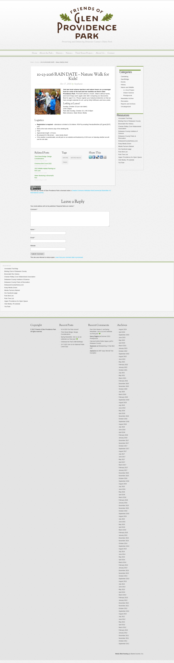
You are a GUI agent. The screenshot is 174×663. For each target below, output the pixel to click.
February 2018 (123, 438)
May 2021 (122, 378)
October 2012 (123, 611)
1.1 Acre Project (128, 90)
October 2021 (123, 373)
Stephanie (78, 84)
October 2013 (123, 579)
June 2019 (122, 411)
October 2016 (123, 481)
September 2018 (124, 424)
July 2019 (122, 408)
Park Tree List (123, 154)
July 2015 (122, 522)
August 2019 (123, 405)
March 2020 (122, 397)
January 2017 (123, 473)
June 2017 (122, 459)
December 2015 (124, 508)
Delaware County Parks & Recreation (17, 285)
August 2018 (123, 427)
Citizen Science (128, 93)
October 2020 (123, 392)
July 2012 (122, 619)
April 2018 (122, 435)
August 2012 (123, 617)
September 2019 (124, 403)
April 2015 (122, 530)
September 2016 (124, 484)
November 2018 (124, 419)
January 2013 (123, 603)
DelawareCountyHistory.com (128, 141)
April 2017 (122, 465)
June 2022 (122, 362)
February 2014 (123, 568)
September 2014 (124, 549)
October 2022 (123, 354)
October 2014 (123, 546)
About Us (100, 53)
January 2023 (123, 351)
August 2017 (123, 454)
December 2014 (124, 541)
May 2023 (122, 343)
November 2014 (124, 543)
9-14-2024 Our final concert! (70, 332)
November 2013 (124, 576)
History (60, 53)
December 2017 (124, 443)
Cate (91, 344)
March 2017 (122, 468)
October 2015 (123, 514)
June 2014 (122, 557)
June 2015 (122, 524)
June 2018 (122, 432)
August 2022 (123, 359)
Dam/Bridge (125, 79)
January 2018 (123, 440)
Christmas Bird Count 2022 (43, 163)
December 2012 (124, 606)
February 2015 (123, 535)
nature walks (76, 157)
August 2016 (123, 487)
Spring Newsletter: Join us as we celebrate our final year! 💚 (101, 334)
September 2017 (124, 451)
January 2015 (123, 538)
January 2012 (123, 635)
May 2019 (122, 413)
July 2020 (122, 394)
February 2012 (123, 633)
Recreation (124, 101)
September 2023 (124, 338)
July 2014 (122, 554)
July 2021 (122, 375)
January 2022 (123, 370)
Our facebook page (124, 149)
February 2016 (123, 503)
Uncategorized (126, 106)
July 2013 (122, 587)
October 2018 (123, 421)
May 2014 (122, 560)
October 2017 (123, 449)
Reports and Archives (128, 104)
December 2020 (124, 386)
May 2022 (122, 365)
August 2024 (123, 332)
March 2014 (122, 565)
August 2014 (123, 552)
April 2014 (122, 562)
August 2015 (123, 519)
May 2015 (122, 527)
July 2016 (122, 489)
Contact (111, 53)
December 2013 (124, 573)
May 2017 (122, 462)
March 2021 (122, 381)
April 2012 (122, 627)
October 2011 (123, 644)
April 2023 (122, 346)
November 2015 (124, 511)
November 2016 (124, 478)
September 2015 (124, 516)
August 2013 (123, 584)
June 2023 (122, 340)
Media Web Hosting (121, 656)
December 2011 (124, 638)
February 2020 (123, 400)
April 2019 (122, 416)
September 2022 (124, 356)
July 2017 (122, 457)
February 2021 (123, 384)
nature (65, 157)
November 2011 (124, 641)
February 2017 (123, 470)
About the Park (46, 53)
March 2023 (122, 348)
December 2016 (124, 476)
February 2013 (123, 600)
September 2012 (124, 614)
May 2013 (122, 592)
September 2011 (124, 646)
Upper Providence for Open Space (130, 157)
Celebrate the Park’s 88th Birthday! (72, 344)
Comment (33, 209)
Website (32, 248)
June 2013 (122, 589)
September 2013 (124, 581)
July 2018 (122, 430)
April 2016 (122, 497)
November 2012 (124, 608)
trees (65, 162)
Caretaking (124, 76)
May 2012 (122, 625)
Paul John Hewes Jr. (96, 332)
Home (34, 53)
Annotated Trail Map (125, 118)
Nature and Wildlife (127, 87)
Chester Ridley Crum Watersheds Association (19, 279)
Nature (69, 53)
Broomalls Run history (125, 124)
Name (32, 232)
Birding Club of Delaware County (129, 121)
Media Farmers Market (126, 146)
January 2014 (123, 570)
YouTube (121, 162)
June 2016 (122, 492)
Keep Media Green (124, 144)
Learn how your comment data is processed (69, 260)
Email (32, 240)
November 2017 (124, 446)
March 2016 (122, 500)
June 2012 (122, 622)
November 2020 (124, 389)
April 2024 (122, 335)
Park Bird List (122, 152)
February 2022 (123, 367)
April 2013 (122, 595)
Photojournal (127, 95)
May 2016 (122, 495)
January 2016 (123, 505)
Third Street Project (84, 53)
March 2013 (122, 598)
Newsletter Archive (127, 98)
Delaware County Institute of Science (16, 282)
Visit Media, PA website (126, 160)
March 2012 (122, 630)
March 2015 (122, 533)
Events (37, 62)
